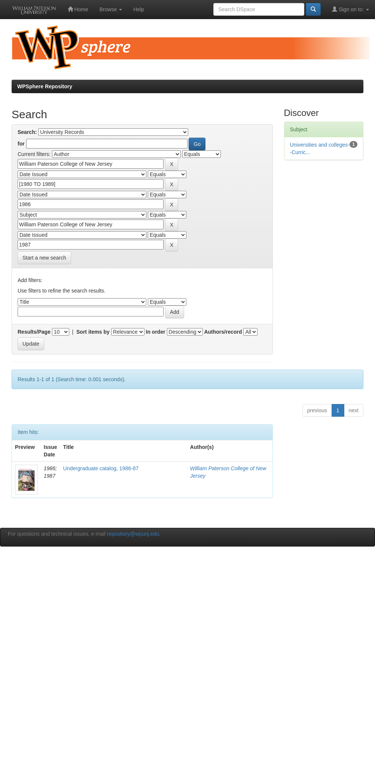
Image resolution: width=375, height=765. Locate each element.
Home (78, 9)
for (21, 144)
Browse (111, 9)
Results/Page (34, 332)
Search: (27, 132)
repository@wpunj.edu (133, 534)
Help (138, 9)
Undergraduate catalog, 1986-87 (101, 468)
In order (155, 332)
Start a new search (44, 258)
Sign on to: (350, 9)
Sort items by (93, 332)
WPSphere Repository (44, 86)
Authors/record (223, 332)
